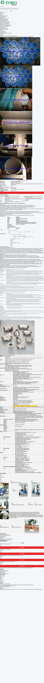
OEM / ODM (2, 576)
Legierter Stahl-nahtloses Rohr (5, 535)
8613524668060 (8, 539)
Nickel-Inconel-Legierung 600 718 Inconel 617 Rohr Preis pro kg (11, 555)
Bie (0, 579)
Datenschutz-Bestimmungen (5, 586)
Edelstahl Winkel (3, 571)
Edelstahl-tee (2, 572)
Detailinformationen (3, 194)
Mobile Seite (2, 588)
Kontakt (22, 542)
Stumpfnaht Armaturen (4, 570)
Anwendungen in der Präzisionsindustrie (7, 561)
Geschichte (2, 580)
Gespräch (20, 193)
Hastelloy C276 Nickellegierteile (5, 549)
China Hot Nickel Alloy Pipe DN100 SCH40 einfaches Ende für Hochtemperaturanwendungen (16, 567)
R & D (1, 577)
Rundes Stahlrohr (3, 536)
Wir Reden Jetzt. (3, 13)
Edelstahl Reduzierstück (4, 573)
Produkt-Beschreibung (4, 195)
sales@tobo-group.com (11, 585)
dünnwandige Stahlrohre (4, 534)
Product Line (2, 575)
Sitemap (1, 587)
